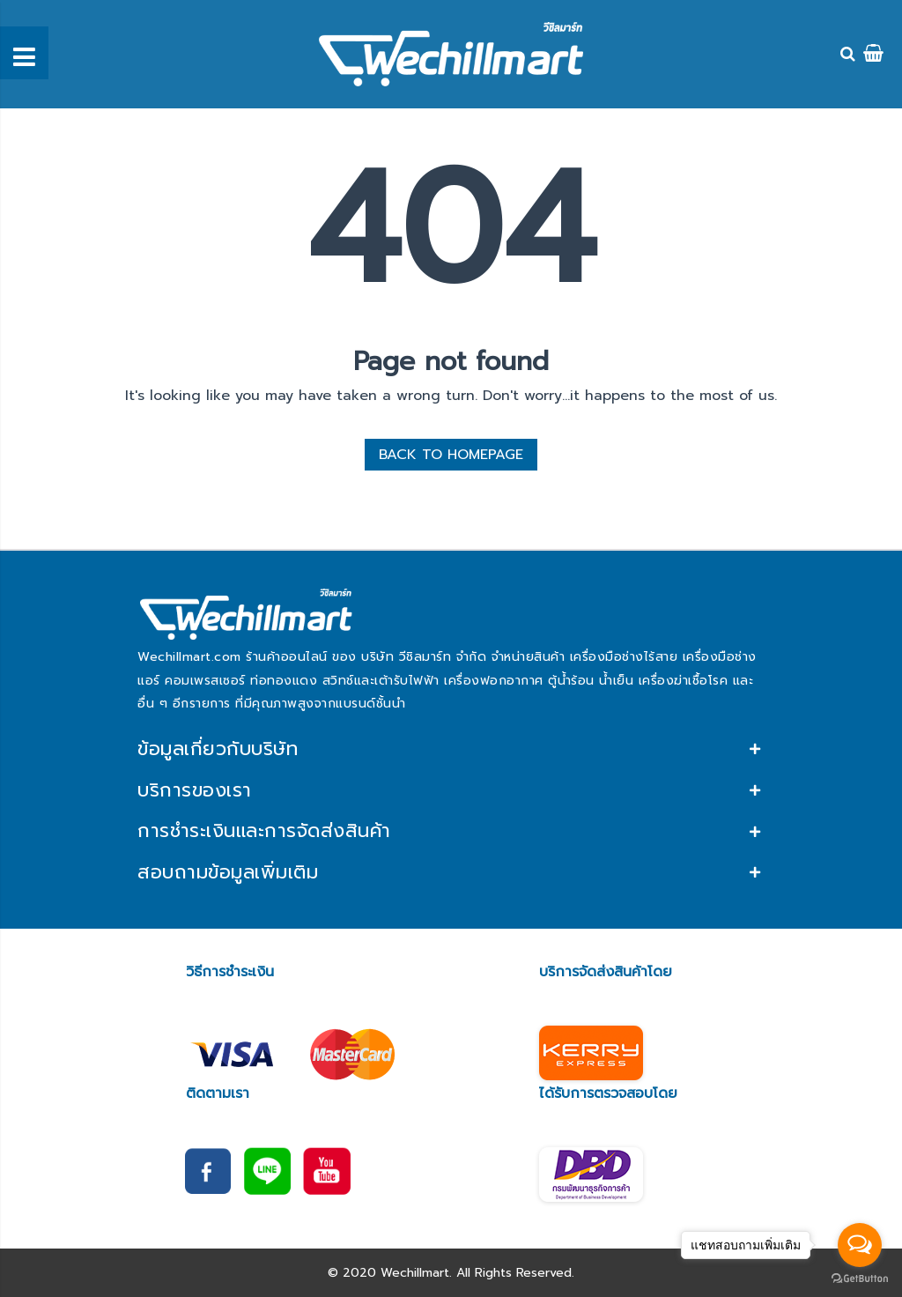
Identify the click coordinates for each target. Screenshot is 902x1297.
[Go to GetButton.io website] (860, 1279)
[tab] (451, 749)
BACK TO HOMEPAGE (451, 454)
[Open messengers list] (860, 1245)
